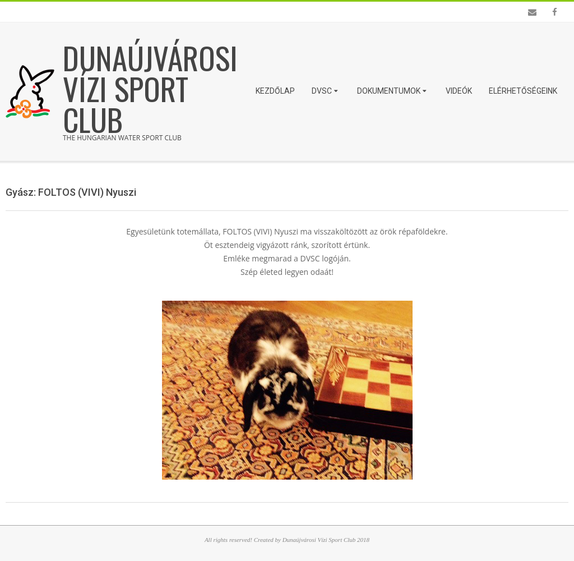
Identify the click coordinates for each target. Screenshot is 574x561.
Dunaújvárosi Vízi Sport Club (150, 88)
